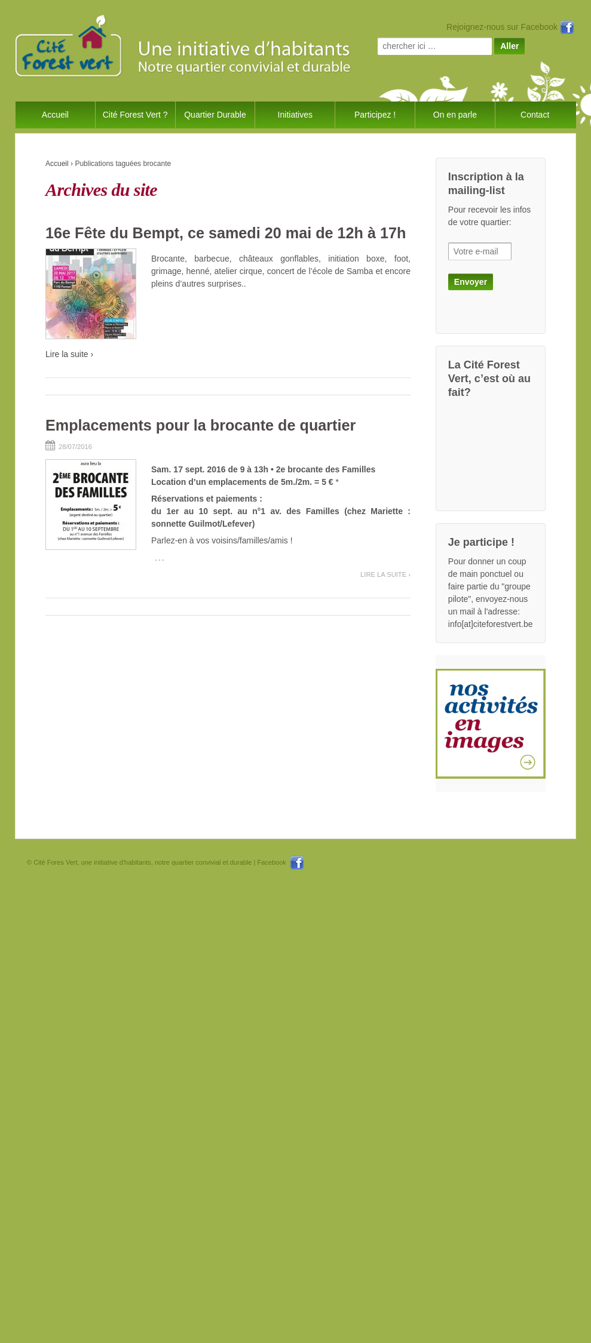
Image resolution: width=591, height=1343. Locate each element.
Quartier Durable (215, 114)
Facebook (280, 862)
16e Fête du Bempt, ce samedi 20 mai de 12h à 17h (225, 233)
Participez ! (375, 114)
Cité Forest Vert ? (135, 114)
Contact (534, 114)
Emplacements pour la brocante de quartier (200, 425)
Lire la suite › (69, 354)
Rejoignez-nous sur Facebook (510, 27)
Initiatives (295, 114)
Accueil (55, 114)
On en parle (455, 114)
